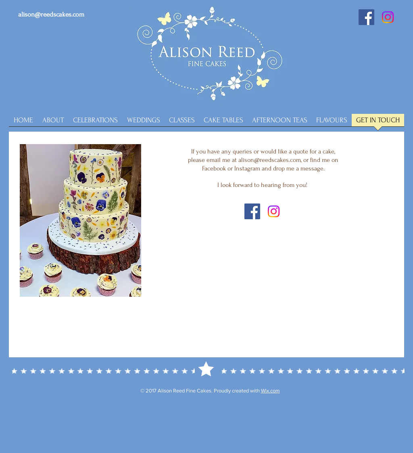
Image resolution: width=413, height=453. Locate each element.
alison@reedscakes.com (51, 14)
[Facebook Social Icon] (366, 17)
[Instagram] (388, 17)
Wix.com (270, 391)
